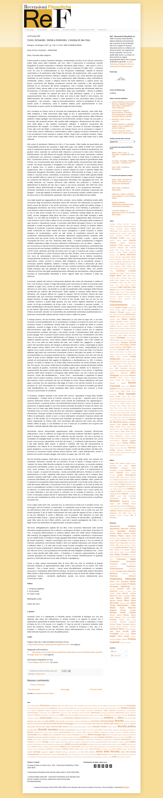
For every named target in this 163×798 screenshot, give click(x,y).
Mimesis (115, 500)
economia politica (116, 715)
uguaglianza (98, 757)
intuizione (40, 734)
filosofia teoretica (48, 729)
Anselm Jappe (131, 238)
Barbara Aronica (130, 250)
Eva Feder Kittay (122, 285)
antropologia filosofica (33, 708)
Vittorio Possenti (121, 452)
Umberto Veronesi (126, 445)
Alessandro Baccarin (119, 528)
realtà (51, 746)
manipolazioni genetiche (129, 734)
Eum (125, 479)
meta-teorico (76, 737)
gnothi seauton (53, 732)
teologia (104, 754)
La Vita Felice (126, 491)
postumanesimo (60, 744)
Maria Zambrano (121, 368)
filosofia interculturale (74, 726)
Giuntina (133, 486)
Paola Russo (126, 403)
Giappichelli (121, 486)
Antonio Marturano (128, 243)
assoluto (85, 708)
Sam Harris (119, 429)
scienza (65, 749)
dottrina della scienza (91, 715)
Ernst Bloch (127, 282)
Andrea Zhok (132, 233)
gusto (84, 732)
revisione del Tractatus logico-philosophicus (93, 746)
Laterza (124, 494)
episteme (36, 718)
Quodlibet (132, 508)
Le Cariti (130, 494)
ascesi (76, 708)
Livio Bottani (128, 352)
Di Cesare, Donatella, (124, 162)
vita (118, 757)
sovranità (58, 752)
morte (134, 737)
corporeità (112, 710)
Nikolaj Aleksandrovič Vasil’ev (123, 401)
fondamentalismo (107, 730)
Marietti (124, 498)
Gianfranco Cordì (129, 573)
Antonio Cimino (130, 533)
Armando (113, 466)
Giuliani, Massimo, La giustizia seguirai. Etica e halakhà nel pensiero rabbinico (123, 126)
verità (114, 757)
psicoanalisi (75, 744)
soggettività (44, 752)
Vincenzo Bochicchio (121, 448)
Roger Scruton (115, 427)
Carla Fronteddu (121, 540)
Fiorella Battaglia (130, 292)
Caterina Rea (126, 259)
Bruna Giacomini (129, 252)
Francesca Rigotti (126, 559)
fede (89, 721)
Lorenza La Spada (125, 591)
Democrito (126, 268)
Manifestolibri (114, 498)
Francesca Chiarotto (116, 296)
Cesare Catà (114, 545)
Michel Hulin (125, 386)
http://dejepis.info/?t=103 (39, 662)
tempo (99, 754)
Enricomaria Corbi (116, 282)
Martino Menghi (124, 375)
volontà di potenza (125, 757)
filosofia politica (127, 726)
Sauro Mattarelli (115, 431)
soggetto (51, 752)
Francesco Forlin (130, 299)
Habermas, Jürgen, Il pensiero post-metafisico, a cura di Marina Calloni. (124, 196)
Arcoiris (133, 463)
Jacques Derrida (128, 342)
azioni (107, 708)
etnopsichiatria (69, 721)
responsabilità (75, 746)
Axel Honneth (130, 247)
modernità (108, 737)
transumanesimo (77, 757)
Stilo (134, 513)
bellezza (111, 708)
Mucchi (134, 501)
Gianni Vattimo (129, 319)
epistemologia (46, 718)
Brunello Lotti (114, 254)
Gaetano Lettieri (131, 312)
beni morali (117, 708)
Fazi (115, 482)
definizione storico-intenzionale (81, 712)
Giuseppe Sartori (125, 331)
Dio (33, 705)
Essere (37, 705)
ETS (117, 477)
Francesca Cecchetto (129, 294)
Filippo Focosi (119, 292)
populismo (30, 744)
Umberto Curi (114, 445)
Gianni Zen (114, 581)
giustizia (30, 732)
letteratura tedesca (66, 734)
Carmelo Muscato (115, 259)
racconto (118, 744)
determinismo (119, 713)
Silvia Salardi (123, 636)
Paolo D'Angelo (122, 406)
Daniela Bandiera (122, 547)
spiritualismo (72, 752)
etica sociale (60, 721)
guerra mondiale (76, 732)
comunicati (61, 710)
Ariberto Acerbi (130, 245)
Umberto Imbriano (125, 642)
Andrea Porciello (121, 233)
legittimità (51, 734)
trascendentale (87, 757)
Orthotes (126, 504)
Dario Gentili (126, 266)
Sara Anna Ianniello (119, 631)
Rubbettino (113, 513)
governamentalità (64, 732)
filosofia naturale (112, 726)
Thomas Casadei (129, 441)
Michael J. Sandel (118, 383)
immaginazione (104, 732)
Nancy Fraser (125, 391)
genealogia (123, 730)
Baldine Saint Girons (117, 250)
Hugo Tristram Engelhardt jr (128, 340)
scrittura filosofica (95, 749)
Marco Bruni (119, 361)
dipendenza (44, 715)
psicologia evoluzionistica (94, 744)
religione (63, 746)
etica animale (128, 718)
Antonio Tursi (116, 245)
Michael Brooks (131, 380)
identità (96, 732)
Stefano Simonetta (126, 438)
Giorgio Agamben (116, 321)
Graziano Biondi (119, 333)
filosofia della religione (43, 727)
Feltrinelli (120, 482)
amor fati (100, 705)
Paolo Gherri (114, 408)
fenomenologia (107, 721)
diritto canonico (69, 715)
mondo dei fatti (122, 737)
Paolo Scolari (123, 408)
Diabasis (112, 477)
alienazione (88, 705)
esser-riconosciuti (94, 718)
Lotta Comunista (129, 496)
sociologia (36, 752)
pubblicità (105, 744)
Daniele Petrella (130, 550)
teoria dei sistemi (113, 754)
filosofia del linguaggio (65, 724)
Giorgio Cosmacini (130, 321)
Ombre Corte (115, 504)
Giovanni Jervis (124, 324)
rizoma (35, 749)
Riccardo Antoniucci (128, 622)
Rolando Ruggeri (116, 624)
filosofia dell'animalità (80, 723)
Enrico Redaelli (131, 280)
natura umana (37, 739)
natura (29, 739)
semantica (105, 749)
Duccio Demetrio (130, 273)
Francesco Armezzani (123, 561)
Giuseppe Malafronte (120, 586)
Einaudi (116, 479)
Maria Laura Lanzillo (120, 366)
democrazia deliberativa (107, 712)
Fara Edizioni (132, 479)
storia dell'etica (90, 752)
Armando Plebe (115, 538)
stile (78, 752)
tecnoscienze (86, 754)
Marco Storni (122, 598)
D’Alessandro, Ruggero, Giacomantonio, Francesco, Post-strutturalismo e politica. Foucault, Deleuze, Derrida (122, 113)
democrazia (95, 713)
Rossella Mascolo (115, 626)
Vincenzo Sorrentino (124, 450)
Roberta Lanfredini (129, 422)
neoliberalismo (89, 739)
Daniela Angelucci (120, 264)
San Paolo (122, 513)
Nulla (66, 705)
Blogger (126, 787)
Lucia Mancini (122, 593)
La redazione (42, 30)
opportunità (64, 742)
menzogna (64, 737)
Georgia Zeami (121, 571)
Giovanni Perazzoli (123, 326)
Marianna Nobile (125, 603)
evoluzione (84, 721)
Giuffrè (128, 486)
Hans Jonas (122, 335)
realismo (34, 746)
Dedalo (120, 475)
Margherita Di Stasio (120, 363)
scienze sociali (74, 749)
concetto (82, 710)
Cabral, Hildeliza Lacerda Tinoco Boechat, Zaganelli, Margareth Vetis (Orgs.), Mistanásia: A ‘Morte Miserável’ (124, 105)
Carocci (128, 470)
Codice (127, 472)
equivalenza (56, 718)
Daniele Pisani (131, 264)
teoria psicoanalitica (42, 757)
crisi (49, 712)
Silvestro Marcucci (130, 433)
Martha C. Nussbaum (119, 373)
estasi (101, 718)
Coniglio (133, 472)
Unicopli (126, 515)
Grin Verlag (113, 489)
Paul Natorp (113, 412)
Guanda (119, 489)
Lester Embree (119, 352)
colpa (47, 710)
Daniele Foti (118, 550)
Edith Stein (127, 276)
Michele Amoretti (121, 388)
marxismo (31, 737)
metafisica (84, 737)
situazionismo (132, 749)
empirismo (30, 718)
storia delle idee (62, 754)
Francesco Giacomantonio (119, 303)
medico (58, 737)
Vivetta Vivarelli (131, 452)
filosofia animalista (130, 721)
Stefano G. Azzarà (115, 438)
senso (110, 749)
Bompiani (125, 468)
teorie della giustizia (54, 757)
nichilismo (30, 742)
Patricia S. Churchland (117, 410)
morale (129, 737)
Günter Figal (128, 333)
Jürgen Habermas (116, 347)
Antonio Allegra (116, 533)
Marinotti (133, 498)
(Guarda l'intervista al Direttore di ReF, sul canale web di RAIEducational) (122, 64)
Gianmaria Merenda (123, 578)
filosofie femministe (81, 730)
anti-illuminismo (121, 705)
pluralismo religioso (118, 742)
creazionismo (43, 712)
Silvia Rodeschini (116, 436)
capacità (33, 710)
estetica (108, 717)
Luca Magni (128, 354)
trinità (93, 757)
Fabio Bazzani (124, 287)
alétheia (94, 705)
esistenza (77, 718)
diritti (50, 715)
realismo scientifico (43, 746)
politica (133, 742)
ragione (124, 744)
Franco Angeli (119, 484)
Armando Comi (40, 674)
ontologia (45, 742)
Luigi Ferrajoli (126, 359)
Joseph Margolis (114, 345)
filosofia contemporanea (35, 724)
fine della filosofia (92, 730)
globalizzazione (38, 732)
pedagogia (99, 742)
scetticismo (49, 749)
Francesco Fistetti (116, 299)
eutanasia (77, 721)
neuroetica (116, 739)
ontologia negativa (54, 742)
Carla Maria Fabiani (129, 257)
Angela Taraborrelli (116, 235)
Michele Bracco (131, 388)
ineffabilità (125, 732)
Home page (29, 30)
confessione (89, 710)
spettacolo (65, 752)
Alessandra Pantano (122, 226)
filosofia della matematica (95, 724)
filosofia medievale (87, 726)
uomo (109, 757)
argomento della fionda (64, 708)
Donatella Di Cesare (117, 273)
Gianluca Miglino (131, 317)
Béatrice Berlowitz (115, 257)
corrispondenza (121, 710)
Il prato (118, 491)
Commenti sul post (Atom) (44, 693)
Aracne (128, 463)
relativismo (56, 746)
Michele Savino (129, 615)
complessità (53, 710)
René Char (129, 417)
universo (105, 757)
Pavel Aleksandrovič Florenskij (127, 412)
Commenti (116, 656)
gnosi (46, 732)
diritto (62, 715)
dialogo (127, 712)
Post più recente (34, 689)
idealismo (90, 732)
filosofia (119, 720)
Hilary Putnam (114, 340)
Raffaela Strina (124, 619)
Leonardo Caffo (124, 349)
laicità (45, 735)
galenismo (116, 730)
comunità (76, 710)
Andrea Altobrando (124, 231)
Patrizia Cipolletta (130, 410)
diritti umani (55, 715)
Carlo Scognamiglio (121, 543)
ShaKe (130, 513)
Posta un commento (37, 685)
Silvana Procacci (119, 433)
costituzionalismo (33, 713)
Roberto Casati (115, 424)
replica (68, 746)
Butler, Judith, (122, 182)
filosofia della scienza (60, 727)
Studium (112, 515)
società (29, 752)
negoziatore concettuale (68, 739)
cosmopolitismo (131, 710)
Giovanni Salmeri (119, 328)
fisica (100, 730)
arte (72, 708)
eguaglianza (132, 715)
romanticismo (41, 749)
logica (104, 735)
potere (68, 744)
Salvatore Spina (117, 629)
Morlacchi (125, 501)
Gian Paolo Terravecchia (117, 314)
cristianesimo (55, 713)
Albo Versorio (120, 463)
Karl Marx (127, 347)
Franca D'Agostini (116, 294)
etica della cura (39, 721)
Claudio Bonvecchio (123, 262)
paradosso (78, 742)
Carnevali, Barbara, (123, 213)
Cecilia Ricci (132, 543)
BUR (120, 465)
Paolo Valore (132, 408)
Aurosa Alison (125, 538)
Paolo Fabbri (132, 406)
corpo (105, 710)
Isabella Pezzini (115, 342)
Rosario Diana (126, 427)
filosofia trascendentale (66, 730)
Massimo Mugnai (123, 377)
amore (105, 705)
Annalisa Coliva (117, 238)
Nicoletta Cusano (121, 399)
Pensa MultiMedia (127, 506)
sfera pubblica (117, 749)
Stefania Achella (130, 436)
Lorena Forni (119, 354)
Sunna (75, 705)
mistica (92, 737)
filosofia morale (100, 726)
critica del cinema (65, 712)
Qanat (126, 508)
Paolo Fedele (126, 617)
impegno (112, 732)
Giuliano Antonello (130, 328)
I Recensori (55, 30)
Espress (121, 479)
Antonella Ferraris (126, 531)
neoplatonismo (98, 739)
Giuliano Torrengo (115, 331)
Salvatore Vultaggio (130, 629)
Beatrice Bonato (115, 252)
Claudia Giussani (125, 545)
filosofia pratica (32, 730)
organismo (71, 742)
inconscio (118, 732)
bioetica (124, 708)
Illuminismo (45, 705)
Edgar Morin (116, 275)
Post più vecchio (96, 689)
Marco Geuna (127, 361)
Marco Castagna (124, 596)
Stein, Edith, (120, 168)
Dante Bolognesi (115, 266)
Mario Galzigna (120, 370)
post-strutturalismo (49, 744)
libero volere (83, 734)
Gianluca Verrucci (123, 576)
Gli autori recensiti (69, 30)
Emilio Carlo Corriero (117, 280)
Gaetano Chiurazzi (117, 312)
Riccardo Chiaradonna (121, 419)
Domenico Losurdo (126, 271)
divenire (76, 715)
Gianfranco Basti (120, 317)
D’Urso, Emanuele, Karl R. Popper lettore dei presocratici (123, 132)
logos (119, 734)
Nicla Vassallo (127, 393)
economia (107, 715)
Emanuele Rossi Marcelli (122, 557)
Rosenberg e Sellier (129, 511)
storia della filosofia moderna (47, 754)
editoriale (124, 715)
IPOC (124, 489)
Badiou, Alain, (123, 155)
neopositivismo (108, 739)
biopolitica (132, 708)
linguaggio (97, 735)
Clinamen (119, 473)
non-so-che (38, 742)
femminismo (95, 721)
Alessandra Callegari (123, 526)
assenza (80, 708)
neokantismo (80, 739)
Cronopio (112, 475)
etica (120, 717)
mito (95, 737)
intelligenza (132, 732)
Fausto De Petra (121, 289)
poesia (126, 742)
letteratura (57, 735)
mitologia (100, 737)
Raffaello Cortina (116, 511)
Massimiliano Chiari (126, 605)
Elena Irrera (132, 278)
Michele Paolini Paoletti (123, 612)
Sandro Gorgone (130, 429)
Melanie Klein (120, 380)
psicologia (83, 744)
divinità (82, 715)
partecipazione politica (88, 742)
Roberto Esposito (129, 424)
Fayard (112, 482)
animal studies (112, 705)
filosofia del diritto (50, 724)
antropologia (131, 705)
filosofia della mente (111, 724)
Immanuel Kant (56, 705)
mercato (69, 737)
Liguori (119, 496)
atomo (95, 708)
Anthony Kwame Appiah (118, 240)
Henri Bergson (131, 337)
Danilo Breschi (114, 552)
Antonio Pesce (117, 536)
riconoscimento (111, 746)
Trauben (119, 515)
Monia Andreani (115, 617)
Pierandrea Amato (116, 415)
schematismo (58, 749)
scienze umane (84, 749)
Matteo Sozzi (117, 608)
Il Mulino (130, 489)
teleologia (93, 754)
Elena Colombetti (121, 278)
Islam (63, 705)
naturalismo (45, 739)
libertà (90, 734)
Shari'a (71, 705)
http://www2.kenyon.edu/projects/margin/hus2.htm (49, 644)
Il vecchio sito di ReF (86, 30)
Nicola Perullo (115, 396)
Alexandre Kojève (122, 229)
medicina (53, 737)
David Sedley (118, 268)
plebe (110, 742)
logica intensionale (112, 734)
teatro (69, 754)
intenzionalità (32, 735)
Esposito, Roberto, (123, 204)
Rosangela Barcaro (129, 624)
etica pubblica (50, 721)
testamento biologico (66, 757)
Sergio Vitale (125, 431)
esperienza (85, 718)
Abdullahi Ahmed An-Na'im (119, 224)
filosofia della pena (124, 723)
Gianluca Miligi (115, 319)
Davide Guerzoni (125, 552)
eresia (62, 718)
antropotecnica (44, 708)
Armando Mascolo (116, 247)
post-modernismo (39, 744)
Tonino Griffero (129, 443)
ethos (115, 718)
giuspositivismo (131, 730)
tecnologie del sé (77, 754)
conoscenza (98, 710)
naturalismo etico (55, 739)
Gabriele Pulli (131, 310)
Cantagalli (121, 470)
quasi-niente (112, 744)
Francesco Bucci (130, 296)
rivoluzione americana (122, 746)
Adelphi (112, 463)
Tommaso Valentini (115, 443)
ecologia (100, 715)
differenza (37, 715)
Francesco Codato (118, 564)
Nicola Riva (126, 396)
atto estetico (101, 708)
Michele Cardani (128, 610)
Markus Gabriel (131, 370)
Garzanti (128, 484)
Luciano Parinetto (122, 356)
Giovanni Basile (128, 581)
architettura (53, 708)
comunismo (69, 710)
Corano (29, 705)
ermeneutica (68, 718)
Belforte (126, 465)
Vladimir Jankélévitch (116, 455)
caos (28, 710)
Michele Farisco (115, 391)
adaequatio (81, 705)
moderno (114, 737)
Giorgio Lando (114, 324)
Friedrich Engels (121, 307)
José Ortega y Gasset (128, 345)
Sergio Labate (125, 634)
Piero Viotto (121, 417)
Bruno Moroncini (128, 254)
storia (82, 752)
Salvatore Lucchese (129, 626)
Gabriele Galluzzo (120, 310)
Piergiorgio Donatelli (129, 415)
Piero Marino (114, 417)
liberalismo (76, 735)
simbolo (125, 749)
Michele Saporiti (116, 615)
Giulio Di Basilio (129, 584)
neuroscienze (126, 739)
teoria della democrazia (125, 754)
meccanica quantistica (42, 737)
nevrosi (133, 739)
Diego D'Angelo (122, 554)
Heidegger (120, 337)
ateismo (91, 708)
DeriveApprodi (130, 475)
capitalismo (41, 710)
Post (113, 651)
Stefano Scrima (121, 639)
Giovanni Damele (115, 584)
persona (105, 742)
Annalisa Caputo (130, 235)
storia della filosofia (108, 751)
